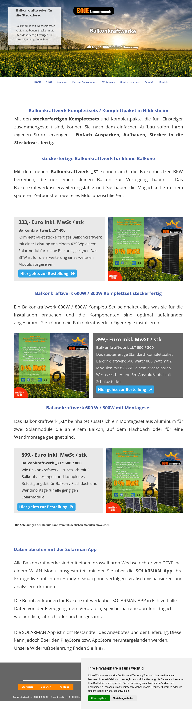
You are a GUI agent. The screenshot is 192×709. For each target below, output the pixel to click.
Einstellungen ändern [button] (123, 698)
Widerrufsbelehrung (51, 648)
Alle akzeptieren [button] (99, 698)
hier (99, 648)
